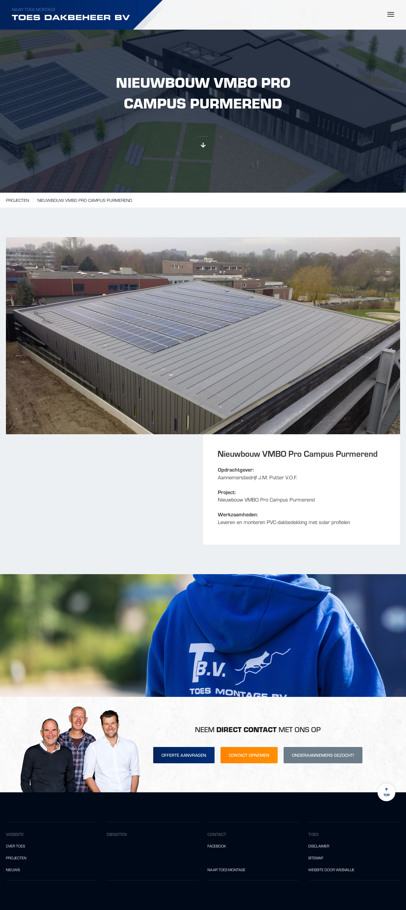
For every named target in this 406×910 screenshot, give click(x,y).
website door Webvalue (331, 869)
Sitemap (315, 857)
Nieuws (13, 869)
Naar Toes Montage (34, 9)
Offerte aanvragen (184, 755)
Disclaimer (318, 846)
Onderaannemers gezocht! (323, 755)
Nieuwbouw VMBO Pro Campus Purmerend (84, 200)
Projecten (17, 200)
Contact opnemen (249, 755)
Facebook (216, 846)
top (386, 792)
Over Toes (15, 846)
